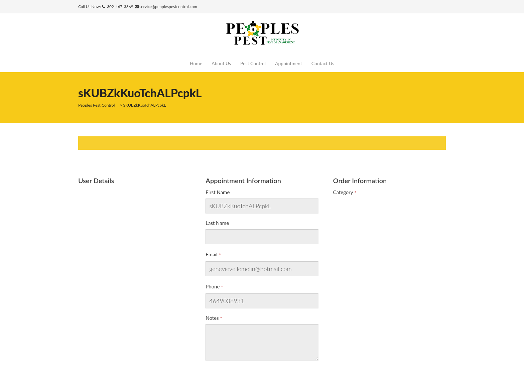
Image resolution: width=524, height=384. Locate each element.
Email (211, 254)
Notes (212, 318)
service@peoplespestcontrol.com (168, 6)
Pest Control (253, 63)
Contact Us (322, 63)
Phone (213, 286)
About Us (221, 63)
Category (343, 192)
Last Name (217, 223)
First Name (218, 192)
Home (196, 63)
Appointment (288, 63)
